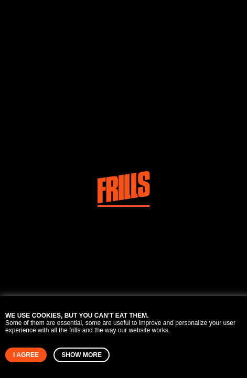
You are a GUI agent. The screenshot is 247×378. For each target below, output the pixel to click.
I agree (26, 355)
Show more (81, 355)
